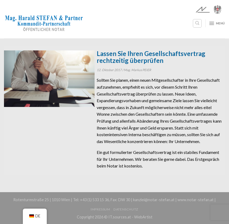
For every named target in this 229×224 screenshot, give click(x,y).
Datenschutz (125, 209)
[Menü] (217, 23)
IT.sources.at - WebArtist (130, 217)
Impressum (100, 209)
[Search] (197, 23)
